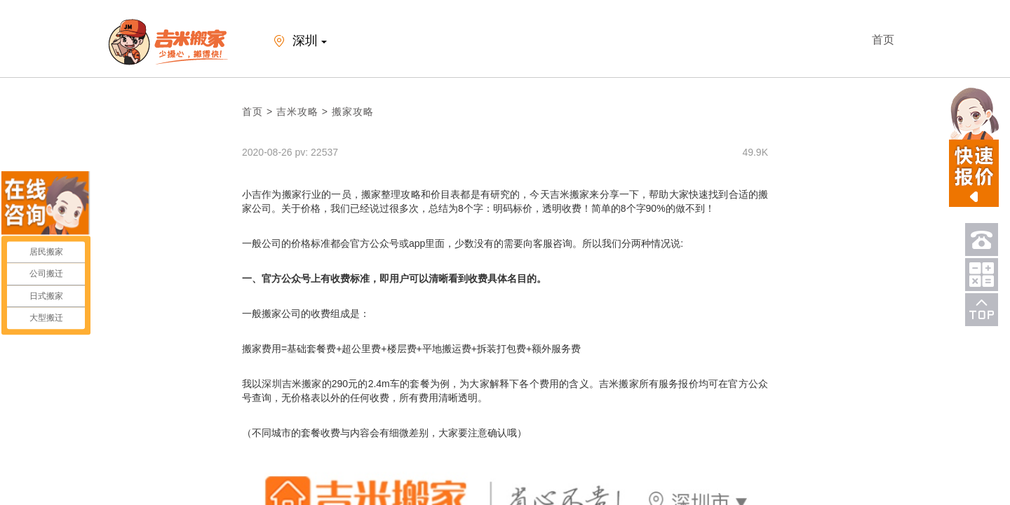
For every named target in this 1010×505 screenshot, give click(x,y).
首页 (883, 40)
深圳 (297, 41)
